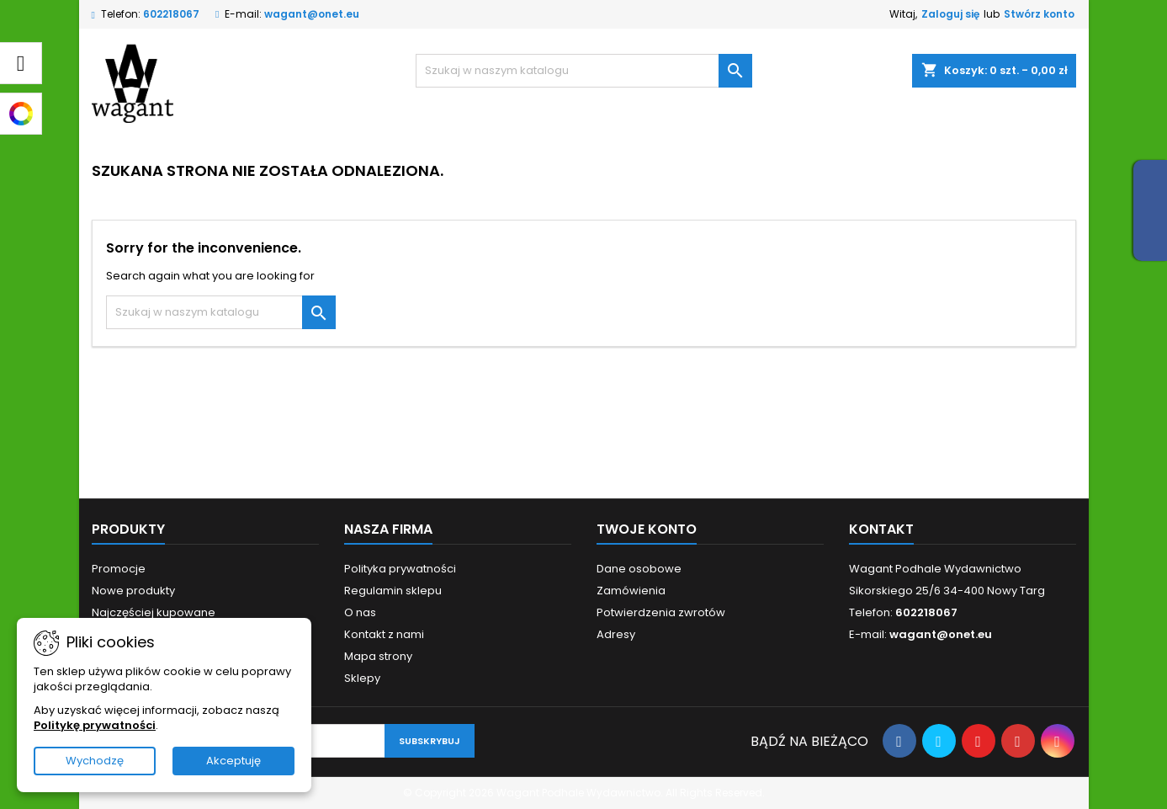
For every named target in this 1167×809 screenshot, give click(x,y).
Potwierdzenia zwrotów (661, 612)
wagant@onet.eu (311, 14)
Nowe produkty (133, 591)
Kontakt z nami (384, 634)
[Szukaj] (584, 71)
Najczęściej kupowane (153, 612)
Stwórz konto (1039, 14)
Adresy (616, 634)
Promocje (119, 569)
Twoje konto (647, 529)
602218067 (171, 14)
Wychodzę (95, 761)
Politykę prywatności (95, 725)
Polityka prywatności (400, 569)
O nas (360, 612)
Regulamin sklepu (393, 591)
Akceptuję (233, 761)
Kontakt (881, 529)
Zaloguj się (950, 14)
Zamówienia (631, 591)
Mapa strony (378, 656)
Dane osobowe (639, 569)
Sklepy (362, 678)
